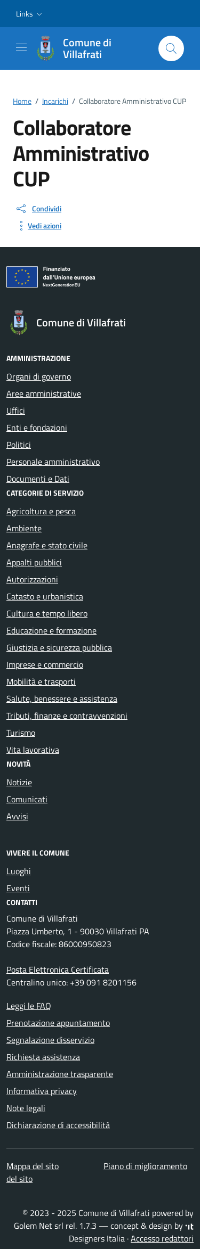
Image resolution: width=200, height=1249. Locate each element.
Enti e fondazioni (36, 427)
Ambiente (24, 528)
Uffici (15, 410)
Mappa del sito (32, 1166)
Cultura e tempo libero (46, 613)
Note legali (25, 1108)
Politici (18, 444)
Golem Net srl (38, 1225)
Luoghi (18, 871)
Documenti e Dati (37, 478)
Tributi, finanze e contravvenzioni (66, 715)
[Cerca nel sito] (171, 48)
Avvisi (17, 816)
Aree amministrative (43, 393)
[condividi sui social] (38, 208)
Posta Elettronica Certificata (57, 969)
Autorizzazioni (32, 579)
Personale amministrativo (53, 461)
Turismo (20, 732)
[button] (30, 14)
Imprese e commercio (44, 664)
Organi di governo (38, 376)
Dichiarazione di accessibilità (58, 1125)
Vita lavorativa (32, 749)
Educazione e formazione (51, 630)
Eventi (18, 888)
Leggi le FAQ (28, 1005)
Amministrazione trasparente (59, 1073)
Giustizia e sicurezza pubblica (59, 647)
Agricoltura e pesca (41, 511)
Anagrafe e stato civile (46, 545)
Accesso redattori (162, 1238)
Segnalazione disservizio (50, 1039)
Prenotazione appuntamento (58, 1022)
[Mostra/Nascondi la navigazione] (21, 47)
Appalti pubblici (34, 562)
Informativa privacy (41, 1090)
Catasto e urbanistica (44, 596)
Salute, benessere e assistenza (61, 698)
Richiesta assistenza (43, 1056)
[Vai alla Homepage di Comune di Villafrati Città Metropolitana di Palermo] (91, 48)
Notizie (19, 782)
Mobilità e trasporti (41, 681)
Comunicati (26, 799)
